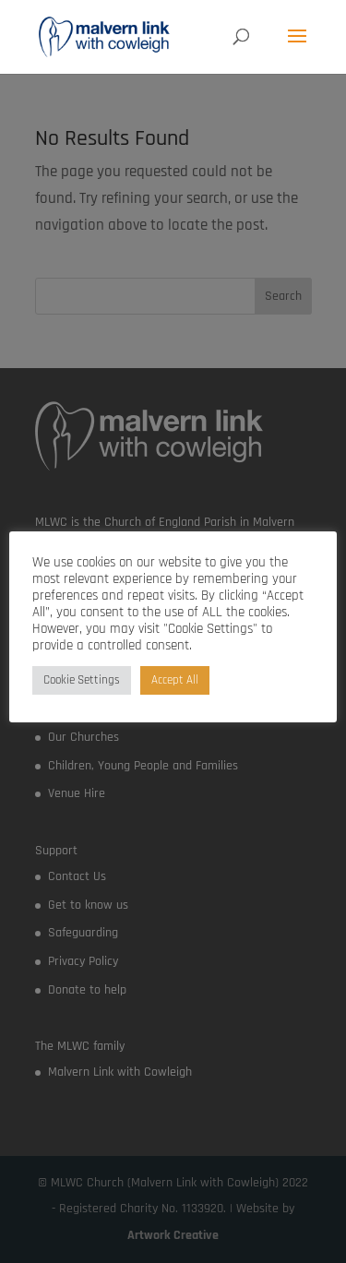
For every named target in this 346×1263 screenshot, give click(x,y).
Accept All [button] (174, 680)
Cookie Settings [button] (81, 680)
